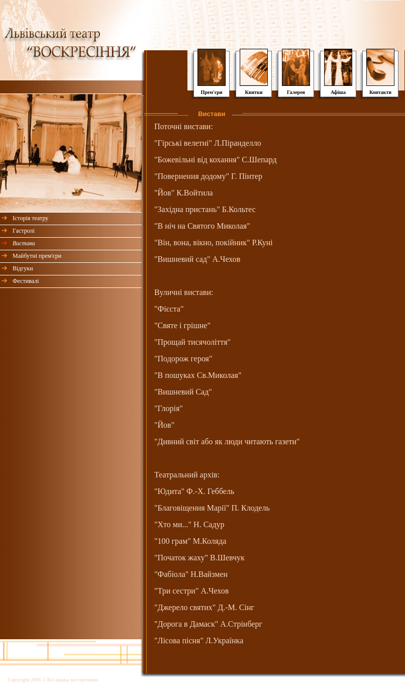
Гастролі (24, 230)
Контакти (380, 92)
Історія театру (30, 218)
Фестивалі (26, 280)
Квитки (254, 92)
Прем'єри (211, 92)
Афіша (338, 92)
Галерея (296, 92)
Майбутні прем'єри (37, 255)
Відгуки (23, 268)
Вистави (24, 243)
